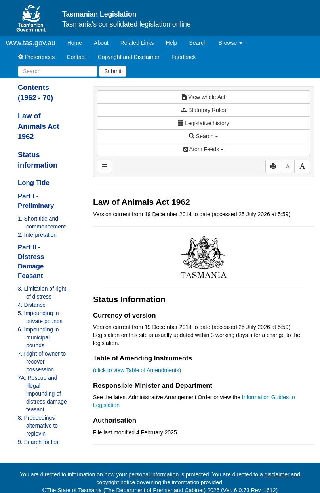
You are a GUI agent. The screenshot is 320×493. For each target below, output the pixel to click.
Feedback (183, 57)
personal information (153, 474)
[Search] (57, 71)
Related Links (137, 43)
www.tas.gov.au (30, 43)
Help (171, 43)
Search (197, 43)
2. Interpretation (37, 235)
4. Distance (32, 305)
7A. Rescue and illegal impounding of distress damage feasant (42, 394)
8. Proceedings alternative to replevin (38, 426)
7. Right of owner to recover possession (42, 361)
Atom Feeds (203, 149)
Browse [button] (231, 43)
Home (77, 42)
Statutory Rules (203, 110)
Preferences (36, 57)
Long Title (34, 183)
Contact (76, 57)
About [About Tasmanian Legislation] (101, 43)
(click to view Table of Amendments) (137, 370)
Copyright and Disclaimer (129, 57)
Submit (113, 71)
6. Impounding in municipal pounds (38, 337)
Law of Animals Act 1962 (38, 126)
